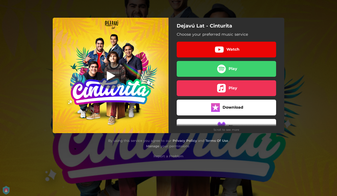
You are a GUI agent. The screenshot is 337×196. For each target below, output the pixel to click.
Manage (152, 146)
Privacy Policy (185, 141)
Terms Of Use (216, 141)
